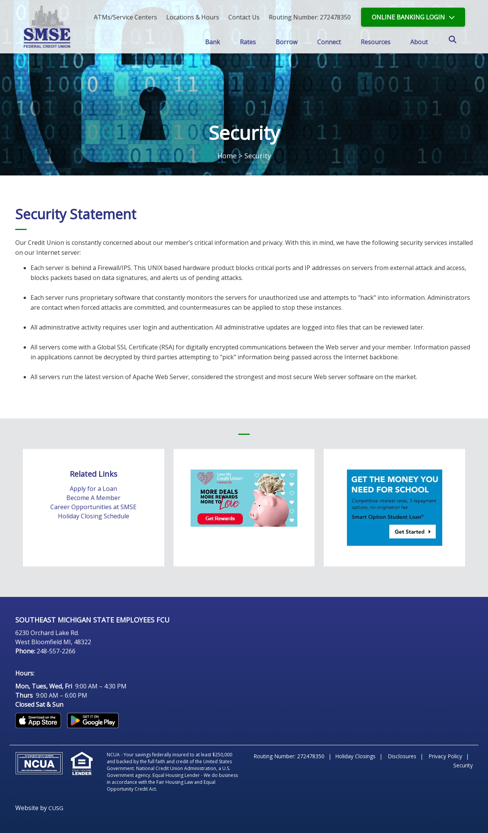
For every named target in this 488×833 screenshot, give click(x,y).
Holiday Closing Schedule (93, 516)
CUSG (55, 808)
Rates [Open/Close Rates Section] (247, 42)
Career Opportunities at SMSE (93, 507)
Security (463, 765)
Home (227, 155)
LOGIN (408, 17)
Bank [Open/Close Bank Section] (211, 42)
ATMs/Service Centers (125, 17)
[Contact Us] (244, 17)
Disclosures (402, 756)
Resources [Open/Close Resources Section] (376, 42)
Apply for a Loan (93, 488)
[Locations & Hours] (192, 17)
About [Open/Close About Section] (420, 42)
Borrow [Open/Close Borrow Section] (286, 42)
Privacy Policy (445, 756)
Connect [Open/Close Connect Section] (329, 42)
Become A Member (93, 498)
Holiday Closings (355, 756)
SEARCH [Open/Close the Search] (456, 42)
